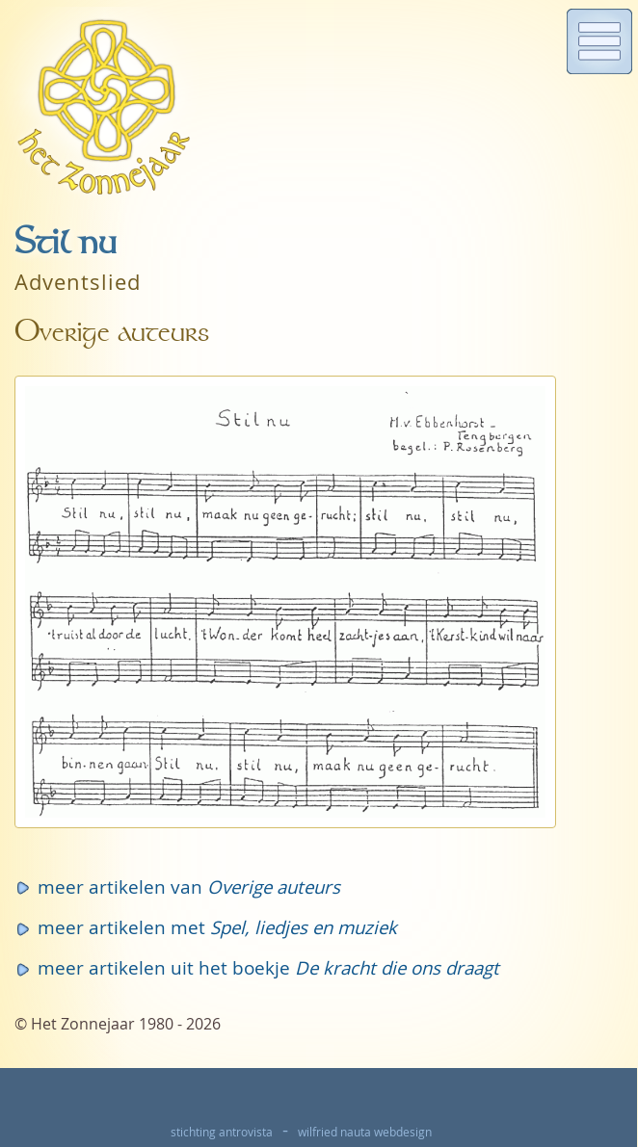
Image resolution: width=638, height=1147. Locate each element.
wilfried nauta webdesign (365, 1132)
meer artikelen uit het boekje (268, 967)
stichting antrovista (222, 1132)
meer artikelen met (217, 927)
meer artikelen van (189, 886)
